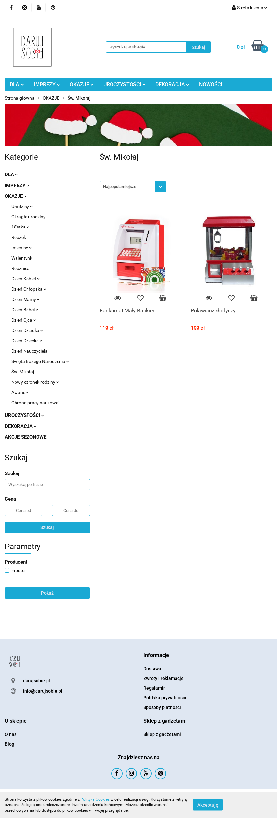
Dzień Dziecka (26, 340)
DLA (17, 84)
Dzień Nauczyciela (29, 351)
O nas (10, 734)
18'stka (20, 226)
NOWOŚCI (210, 84)
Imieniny (21, 247)
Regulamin (155, 688)
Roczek (18, 237)
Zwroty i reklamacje (164, 678)
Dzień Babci (24, 309)
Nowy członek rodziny (35, 382)
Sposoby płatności (162, 707)
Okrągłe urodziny (28, 216)
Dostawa (152, 668)
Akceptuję (207, 805)
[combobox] (133, 186)
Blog (9, 744)
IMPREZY (47, 84)
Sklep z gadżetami (162, 734)
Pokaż (47, 593)
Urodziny (22, 206)
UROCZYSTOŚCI (124, 84)
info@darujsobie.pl (42, 691)
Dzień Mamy (25, 299)
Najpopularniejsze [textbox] (119, 186)
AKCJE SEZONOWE (25, 437)
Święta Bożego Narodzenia (40, 361)
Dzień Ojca (23, 320)
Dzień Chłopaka (28, 289)
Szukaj (47, 527)
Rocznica (20, 268)
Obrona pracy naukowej (35, 402)
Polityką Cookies (95, 799)
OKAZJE (82, 84)
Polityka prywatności (165, 697)
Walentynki (22, 257)
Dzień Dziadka (27, 330)
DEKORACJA (172, 84)
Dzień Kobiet (25, 278)
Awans (20, 392)
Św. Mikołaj (22, 371)
